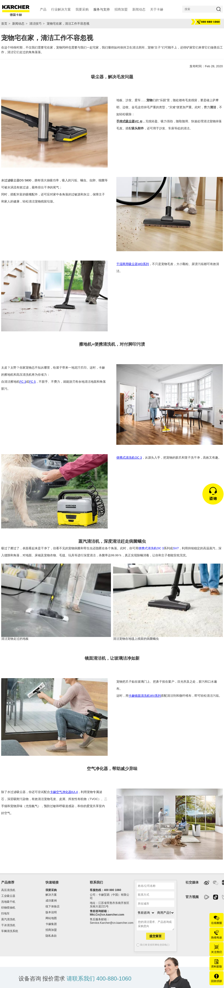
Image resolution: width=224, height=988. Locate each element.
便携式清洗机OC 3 (129, 457)
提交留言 (155, 936)
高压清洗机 (8, 890)
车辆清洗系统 (9, 931)
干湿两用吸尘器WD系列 (132, 264)
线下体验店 (53, 906)
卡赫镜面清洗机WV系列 (145, 695)
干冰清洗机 (8, 925)
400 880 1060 (112, 890)
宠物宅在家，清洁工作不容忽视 (68, 23)
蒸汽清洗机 (8, 919)
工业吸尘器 (8, 896)
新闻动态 (18, 23)
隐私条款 (51, 935)
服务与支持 (101, 9)
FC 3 (22, 381)
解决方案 (51, 894)
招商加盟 (51, 930)
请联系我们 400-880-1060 (99, 978)
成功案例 (51, 900)
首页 (4, 23)
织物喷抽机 (8, 907)
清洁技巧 (35, 23)
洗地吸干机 (8, 901)
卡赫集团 (51, 924)
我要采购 (51, 890)
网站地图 (51, 918)
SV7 (176, 548)
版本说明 (51, 912)
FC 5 (32, 381)
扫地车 (5, 913)
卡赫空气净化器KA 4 (64, 792)
